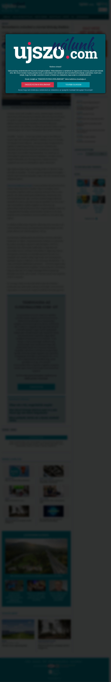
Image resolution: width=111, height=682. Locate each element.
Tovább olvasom (73, 85)
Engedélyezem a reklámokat (37, 85)
